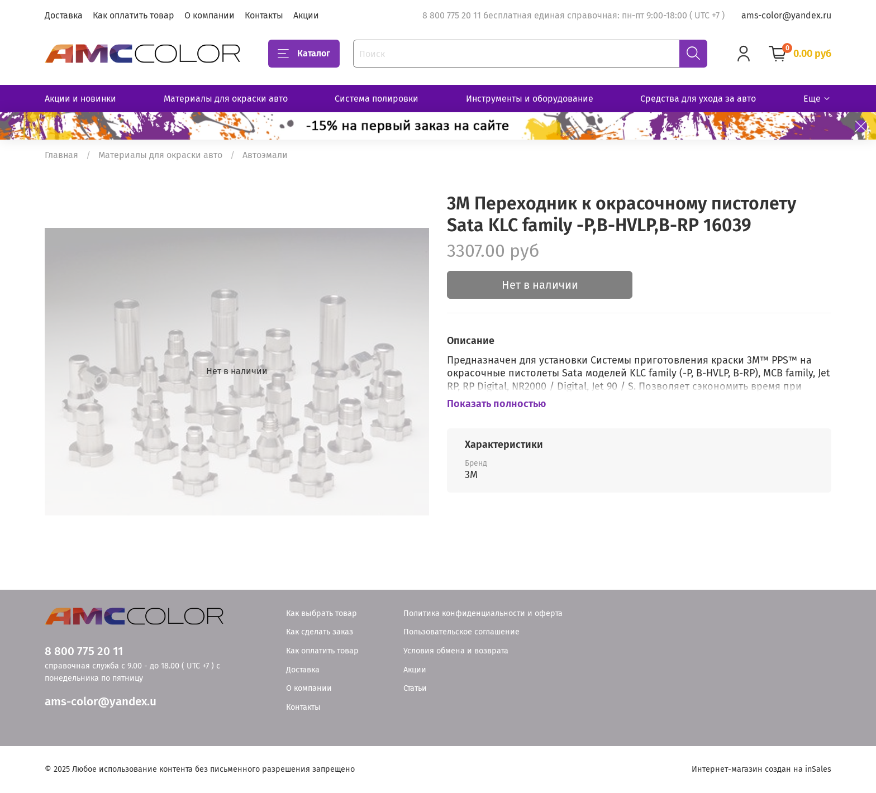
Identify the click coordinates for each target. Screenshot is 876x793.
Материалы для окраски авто (226, 98)
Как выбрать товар (321, 613)
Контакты (264, 15)
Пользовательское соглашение (461, 632)
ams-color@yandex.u (100, 702)
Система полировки (376, 98)
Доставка (64, 15)
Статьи (415, 688)
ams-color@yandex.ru (786, 15)
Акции (306, 15)
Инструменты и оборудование (529, 98)
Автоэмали (265, 155)
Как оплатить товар (133, 15)
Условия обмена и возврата (455, 651)
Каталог (304, 53)
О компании (209, 15)
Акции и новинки (80, 98)
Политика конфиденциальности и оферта (483, 613)
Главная (61, 155)
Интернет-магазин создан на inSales (761, 769)
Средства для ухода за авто (698, 98)
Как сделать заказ (319, 632)
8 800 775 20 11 (84, 651)
